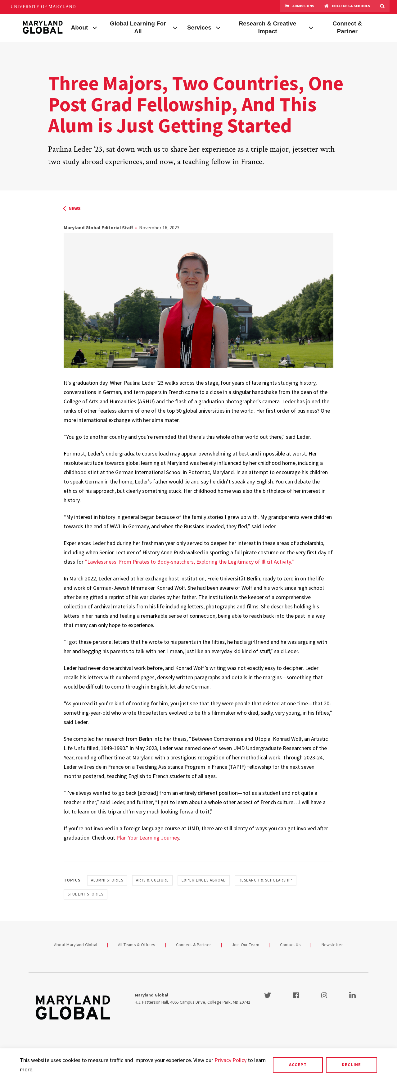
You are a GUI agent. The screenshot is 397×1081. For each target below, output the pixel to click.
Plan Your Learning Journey (147, 837)
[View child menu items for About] (95, 27)
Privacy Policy (230, 1060)
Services (199, 27)
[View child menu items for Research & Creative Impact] (311, 27)
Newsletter (332, 944)
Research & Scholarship (265, 880)
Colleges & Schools (347, 6)
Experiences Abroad (204, 880)
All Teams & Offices (137, 944)
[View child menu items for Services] (218, 27)
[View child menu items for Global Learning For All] (175, 27)
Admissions (299, 6)
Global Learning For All (138, 27)
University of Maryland (43, 6)
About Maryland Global (75, 944)
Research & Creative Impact (267, 27)
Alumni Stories (107, 880)
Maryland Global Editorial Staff (98, 227)
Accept (298, 1064)
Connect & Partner (347, 27)
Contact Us (290, 944)
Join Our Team (245, 944)
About (79, 27)
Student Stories (85, 894)
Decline (351, 1064)
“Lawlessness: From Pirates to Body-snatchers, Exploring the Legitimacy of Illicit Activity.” (189, 561)
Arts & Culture (152, 880)
